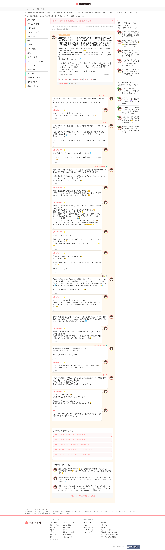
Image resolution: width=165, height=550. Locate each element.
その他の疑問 (32, 82)
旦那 (62, 79)
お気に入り (108, 74)
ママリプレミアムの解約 (108, 537)
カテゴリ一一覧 (88, 530)
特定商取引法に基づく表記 (109, 532)
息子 (94, 79)
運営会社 (103, 523)
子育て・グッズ (33, 32)
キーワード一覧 (88, 527)
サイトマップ (87, 532)
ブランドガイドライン (90, 525)
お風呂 (69, 79)
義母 (76, 79)
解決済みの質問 (33, 24)
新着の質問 (32, 20)
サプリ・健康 (32, 57)
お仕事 (30, 45)
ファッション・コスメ (36, 61)
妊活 (29, 53)
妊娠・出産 (32, 28)
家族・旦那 (32, 69)
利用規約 (103, 527)
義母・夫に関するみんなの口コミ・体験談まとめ (70, 440)
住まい (30, 40)
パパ (88, 79)
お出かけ (31, 73)
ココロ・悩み (32, 65)
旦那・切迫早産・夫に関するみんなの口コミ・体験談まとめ (73, 450)
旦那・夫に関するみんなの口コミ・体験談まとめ (70, 434)
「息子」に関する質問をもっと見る (82, 496)
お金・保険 (32, 36)
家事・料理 (32, 49)
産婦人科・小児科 (34, 78)
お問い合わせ (105, 525)
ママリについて (88, 523)
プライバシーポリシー (107, 530)
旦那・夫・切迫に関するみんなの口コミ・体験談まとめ (72, 444)
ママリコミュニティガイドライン (111, 534)
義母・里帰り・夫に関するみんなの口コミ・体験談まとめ (72, 454)
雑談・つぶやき (33, 86)
